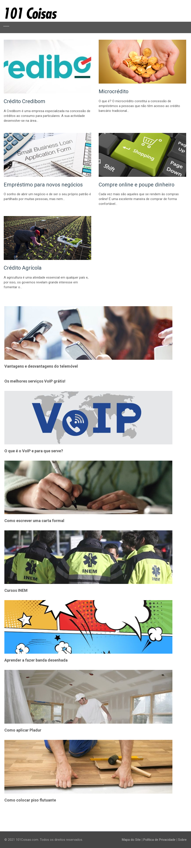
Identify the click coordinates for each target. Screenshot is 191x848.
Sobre (182, 840)
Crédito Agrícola (23, 268)
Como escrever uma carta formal (34, 520)
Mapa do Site (131, 840)
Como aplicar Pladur (22, 730)
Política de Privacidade (159, 840)
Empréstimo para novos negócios (43, 185)
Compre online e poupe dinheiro (136, 185)
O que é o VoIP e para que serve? (33, 451)
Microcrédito (113, 91)
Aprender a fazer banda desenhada (36, 660)
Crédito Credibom (24, 101)
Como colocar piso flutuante (30, 800)
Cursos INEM (16, 590)
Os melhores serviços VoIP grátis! (34, 381)
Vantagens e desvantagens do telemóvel (41, 366)
